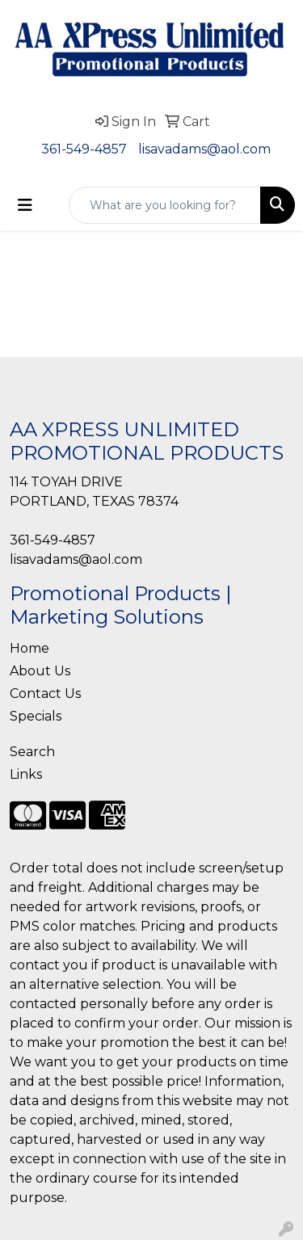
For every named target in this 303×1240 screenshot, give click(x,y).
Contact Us (45, 693)
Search (32, 751)
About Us (40, 671)
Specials (35, 716)
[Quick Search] (165, 205)
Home (29, 648)
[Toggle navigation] (25, 205)
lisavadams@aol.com (204, 149)
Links (26, 774)
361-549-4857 (84, 149)
